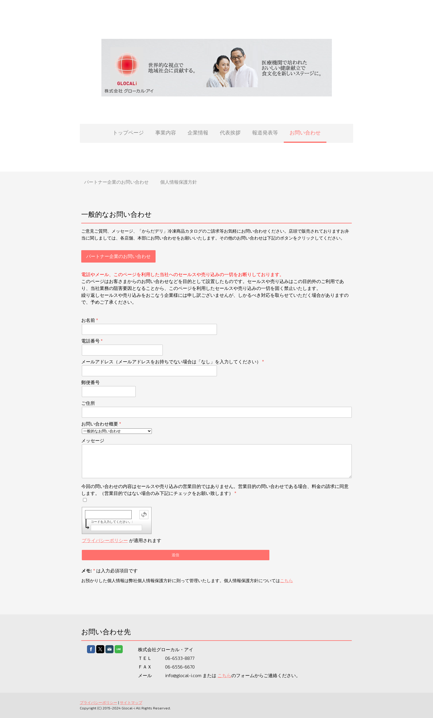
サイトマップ (129, 702)
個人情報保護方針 (178, 182)
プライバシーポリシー (103, 540)
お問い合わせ (305, 132)
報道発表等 (265, 132)
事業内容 (165, 132)
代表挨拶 (230, 132)
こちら (285, 580)
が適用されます (120, 540)
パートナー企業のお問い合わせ (116, 182)
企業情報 (198, 132)
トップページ (128, 132)
